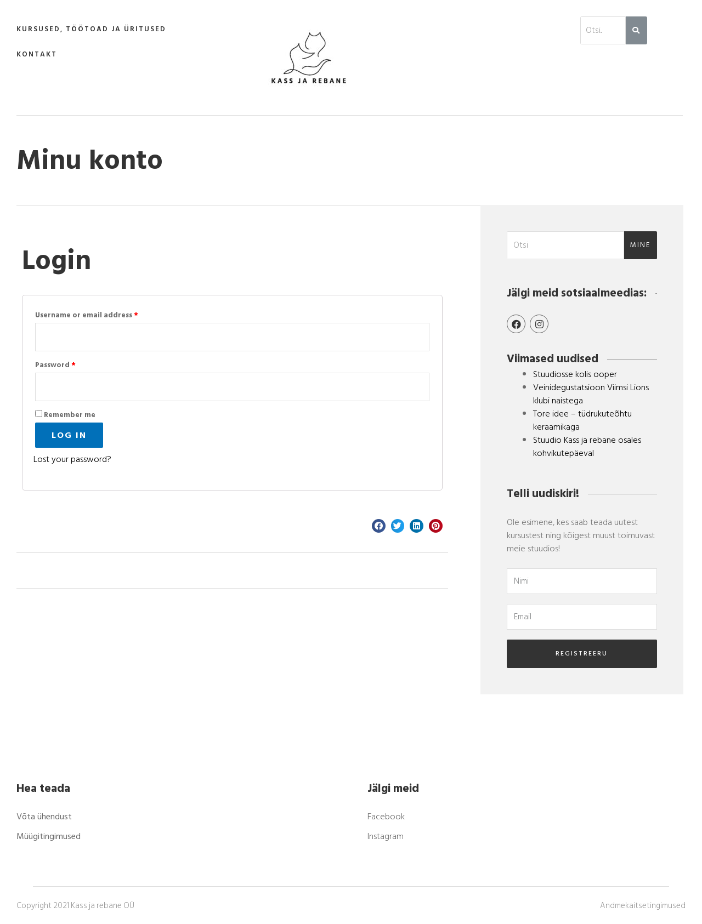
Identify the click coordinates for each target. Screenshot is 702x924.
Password (55, 365)
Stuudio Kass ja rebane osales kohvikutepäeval (587, 446)
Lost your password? (72, 459)
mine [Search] (640, 245)
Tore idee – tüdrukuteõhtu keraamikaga (582, 420)
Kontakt (36, 54)
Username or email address (86, 315)
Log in (69, 435)
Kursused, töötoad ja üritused (91, 29)
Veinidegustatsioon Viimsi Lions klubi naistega (591, 394)
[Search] (636, 30)
